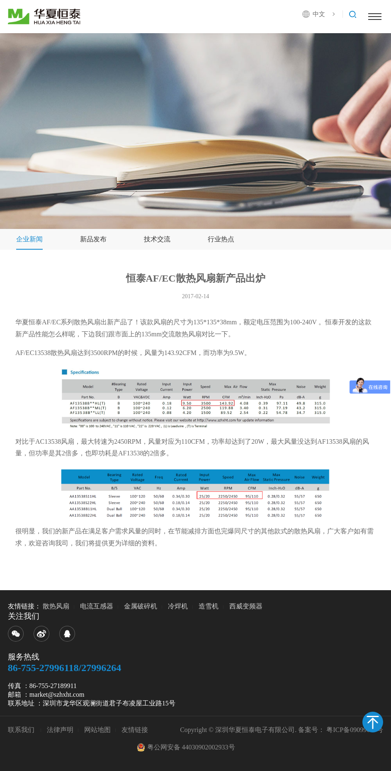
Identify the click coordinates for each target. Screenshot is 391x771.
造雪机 (209, 606)
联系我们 (22, 729)
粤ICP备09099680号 (354, 729)
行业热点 (221, 239)
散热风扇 (56, 606)
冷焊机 (178, 606)
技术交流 (157, 239)
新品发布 (93, 239)
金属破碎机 (140, 606)
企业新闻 (29, 239)
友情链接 (134, 729)
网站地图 (97, 729)
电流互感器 (96, 606)
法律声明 (60, 729)
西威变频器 (245, 606)
